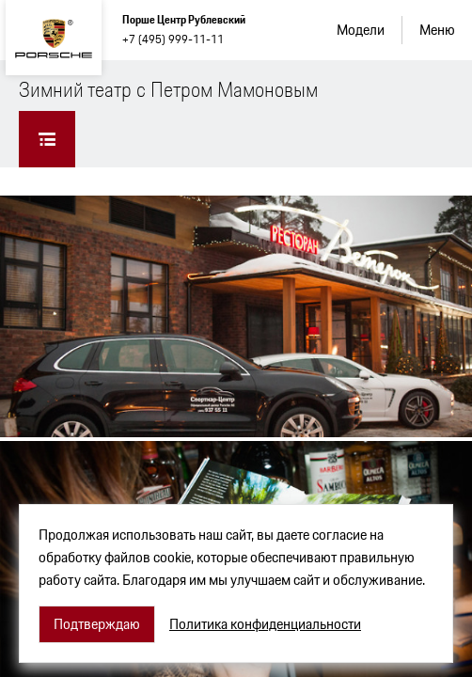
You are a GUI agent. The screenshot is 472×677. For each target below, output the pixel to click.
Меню (437, 29)
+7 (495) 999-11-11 (173, 39)
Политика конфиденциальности (265, 624)
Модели (361, 29)
